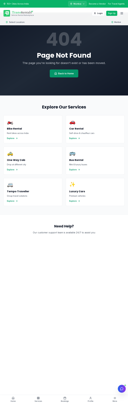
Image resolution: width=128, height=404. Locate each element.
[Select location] (116, 22)
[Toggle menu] (122, 13)
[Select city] (77, 3)
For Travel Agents (116, 4)
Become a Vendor (97, 4)
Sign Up (112, 13)
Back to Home (64, 73)
